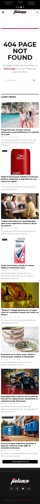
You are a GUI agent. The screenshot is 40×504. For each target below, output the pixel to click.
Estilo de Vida (6, 104)
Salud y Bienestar (7, 195)
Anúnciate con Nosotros (8, 3)
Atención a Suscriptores (31, 3)
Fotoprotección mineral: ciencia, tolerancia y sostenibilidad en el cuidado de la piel (20, 132)
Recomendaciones (8, 370)
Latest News (8, 97)
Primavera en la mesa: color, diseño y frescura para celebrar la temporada (18, 355)
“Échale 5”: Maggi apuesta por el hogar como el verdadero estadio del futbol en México (20, 312)
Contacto (20, 2)
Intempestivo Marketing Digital (26, 500)
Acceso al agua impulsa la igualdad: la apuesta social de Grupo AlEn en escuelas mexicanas (18, 445)
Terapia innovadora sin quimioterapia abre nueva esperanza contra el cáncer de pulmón (19, 223)
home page (9, 69)
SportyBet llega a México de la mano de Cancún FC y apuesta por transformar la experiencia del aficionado (19, 399)
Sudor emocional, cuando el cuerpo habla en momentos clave (17, 266)
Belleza (5, 151)
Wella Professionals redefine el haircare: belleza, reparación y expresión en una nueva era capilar (19, 179)
